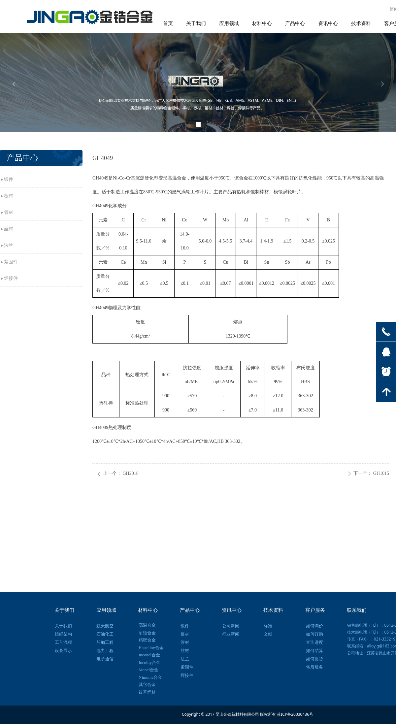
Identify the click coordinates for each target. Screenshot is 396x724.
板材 (8, 195)
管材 (8, 212)
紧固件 (11, 261)
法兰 (8, 245)
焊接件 (11, 278)
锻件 (8, 179)
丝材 (8, 228)
